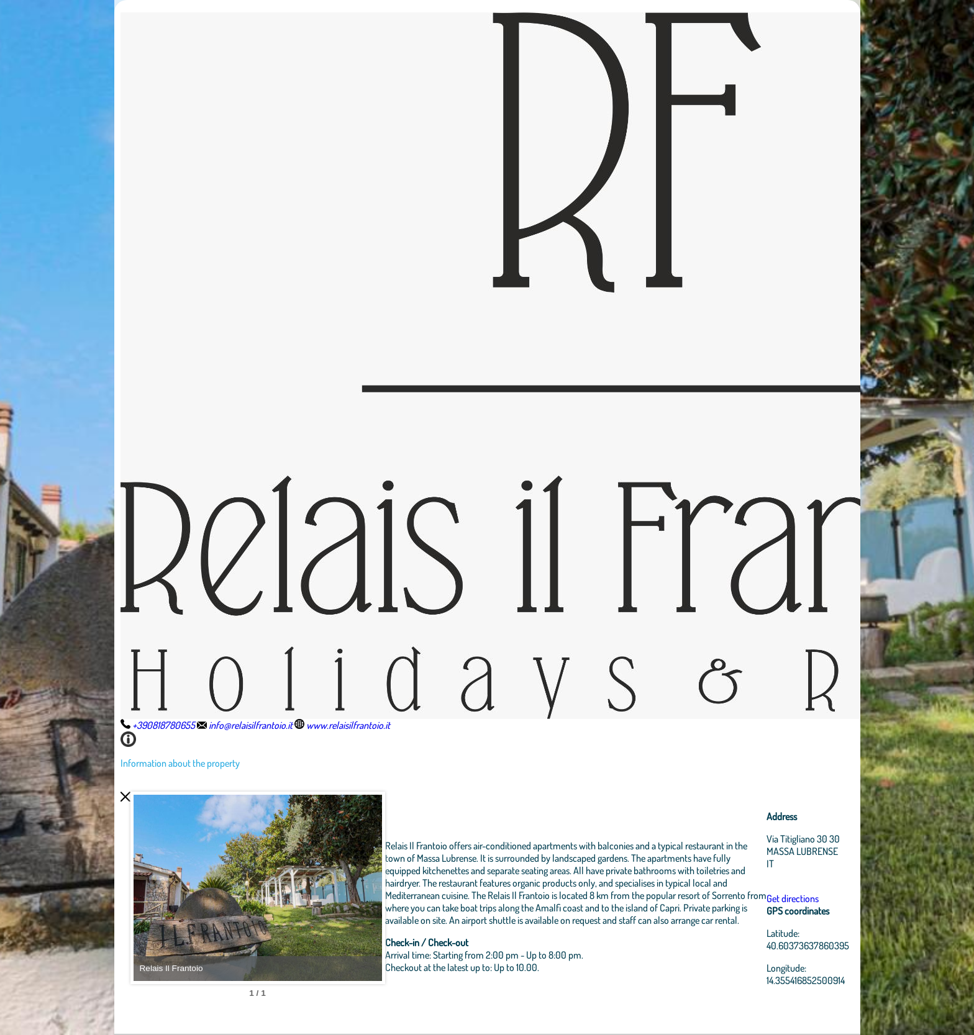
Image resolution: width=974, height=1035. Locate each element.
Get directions (793, 898)
